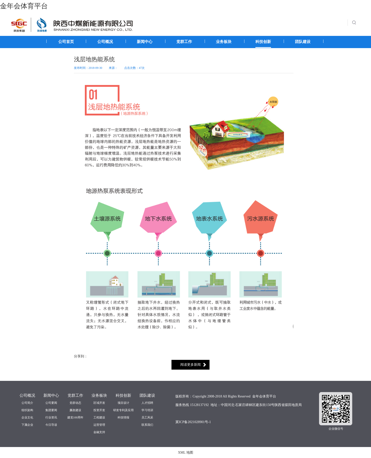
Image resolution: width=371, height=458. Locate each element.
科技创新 (263, 42)
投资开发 (99, 410)
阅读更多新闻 (190, 364)
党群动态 (75, 403)
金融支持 (99, 432)
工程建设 (99, 417)
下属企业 (27, 425)
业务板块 (223, 42)
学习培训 (147, 410)
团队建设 (303, 42)
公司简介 (27, 403)
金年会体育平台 (24, 6)
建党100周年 (75, 417)
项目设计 (123, 403)
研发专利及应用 (123, 410)
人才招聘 (147, 403)
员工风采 (147, 417)
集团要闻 (51, 410)
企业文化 (27, 417)
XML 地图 (185, 452)
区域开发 (99, 403)
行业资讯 (51, 417)
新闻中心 (144, 42)
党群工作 (184, 42)
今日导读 (51, 425)
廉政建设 (75, 410)
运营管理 (99, 425)
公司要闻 (51, 403)
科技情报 (123, 417)
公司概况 (105, 42)
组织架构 (27, 410)
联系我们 (147, 425)
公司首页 (66, 42)
